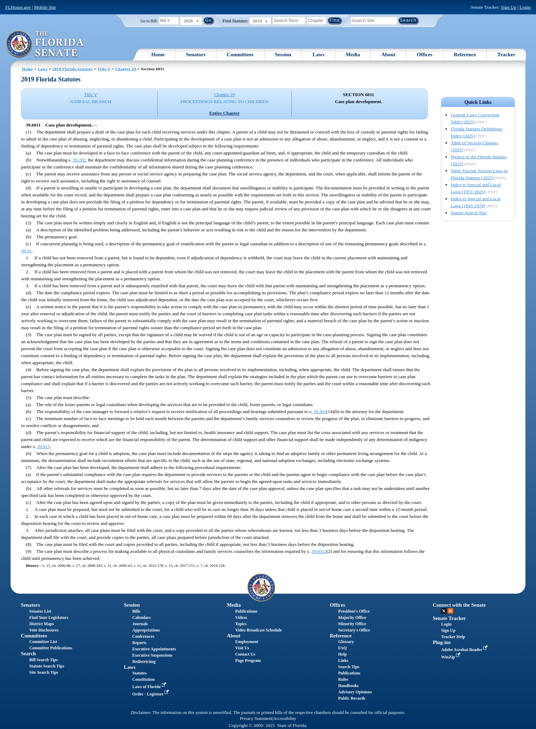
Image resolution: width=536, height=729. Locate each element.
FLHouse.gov (18, 7)
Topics (241, 623)
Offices (424, 54)
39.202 (79, 160)
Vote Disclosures (44, 630)
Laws (318, 54)
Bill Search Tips (43, 659)
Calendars (141, 617)
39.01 (26, 250)
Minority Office (352, 623)
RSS (450, 611)
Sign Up (508, 7)
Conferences (143, 636)
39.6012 (318, 551)
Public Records (351, 698)
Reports (139, 642)
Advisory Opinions (355, 692)
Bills (136, 611)
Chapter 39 (125, 69)
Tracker (506, 54)
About (388, 54)
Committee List (43, 641)
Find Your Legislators (48, 617)
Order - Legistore (151, 694)
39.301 (319, 411)
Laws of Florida (149, 686)
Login (525, 7)
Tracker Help (453, 636)
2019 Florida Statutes (72, 69)
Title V (103, 69)
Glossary (346, 641)
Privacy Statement (256, 718)
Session (283, 54)
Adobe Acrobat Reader (465, 649)
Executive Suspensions (152, 655)
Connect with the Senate (459, 605)
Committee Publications (50, 647)
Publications (246, 611)
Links (343, 660)
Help (342, 654)
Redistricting (143, 661)
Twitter (444, 611)
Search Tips (348, 666)
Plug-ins (441, 642)
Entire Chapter (224, 113)
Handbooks (348, 685)
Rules (343, 679)
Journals (140, 623)
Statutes (139, 673)
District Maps (41, 623)
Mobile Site (45, 7)
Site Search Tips (43, 672)
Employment (246, 641)
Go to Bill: (149, 21)
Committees (240, 54)
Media (353, 54)
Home (158, 54)
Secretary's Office (354, 630)
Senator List (40, 611)
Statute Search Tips (469, 212)
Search (28, 653)
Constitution (143, 679)
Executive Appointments (154, 649)
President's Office (354, 611)
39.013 (43, 446)
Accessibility (284, 718)
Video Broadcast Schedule (258, 630)
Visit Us (242, 647)
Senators (195, 54)
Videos (241, 617)
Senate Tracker (449, 618)
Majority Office (352, 617)
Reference (465, 54)
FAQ (342, 647)
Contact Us (245, 654)
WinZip (451, 657)
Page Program (248, 660)
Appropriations (146, 630)
